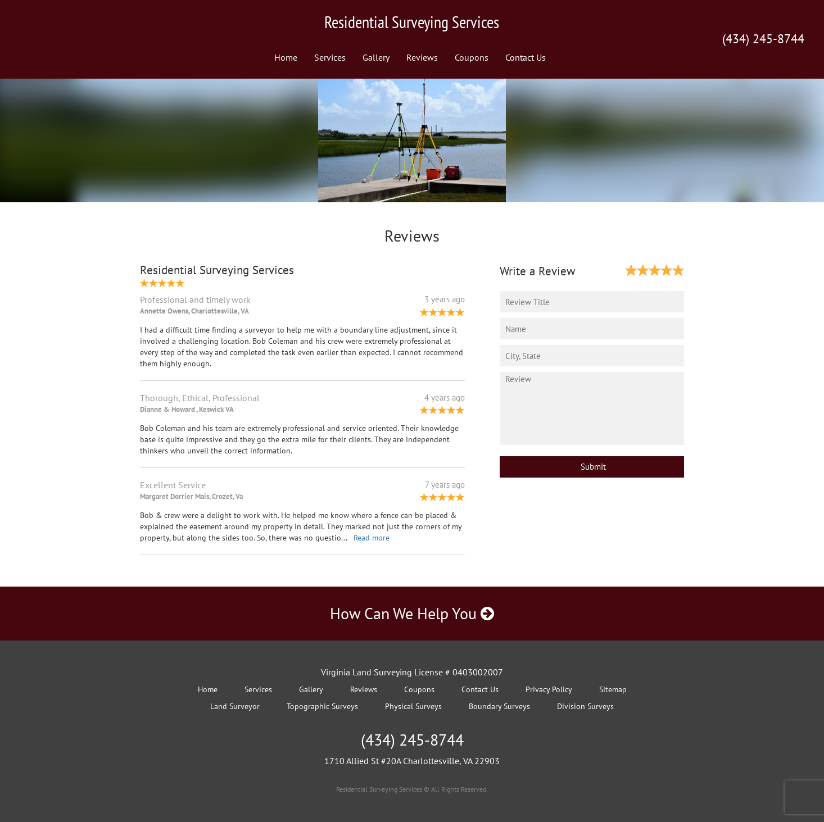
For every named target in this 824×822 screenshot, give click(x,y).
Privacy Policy (549, 689)
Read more (372, 538)
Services (330, 57)
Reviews (422, 57)
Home (285, 57)
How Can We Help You (412, 613)
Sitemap (613, 689)
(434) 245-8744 (763, 39)
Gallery (376, 57)
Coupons (471, 57)
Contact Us (525, 57)
